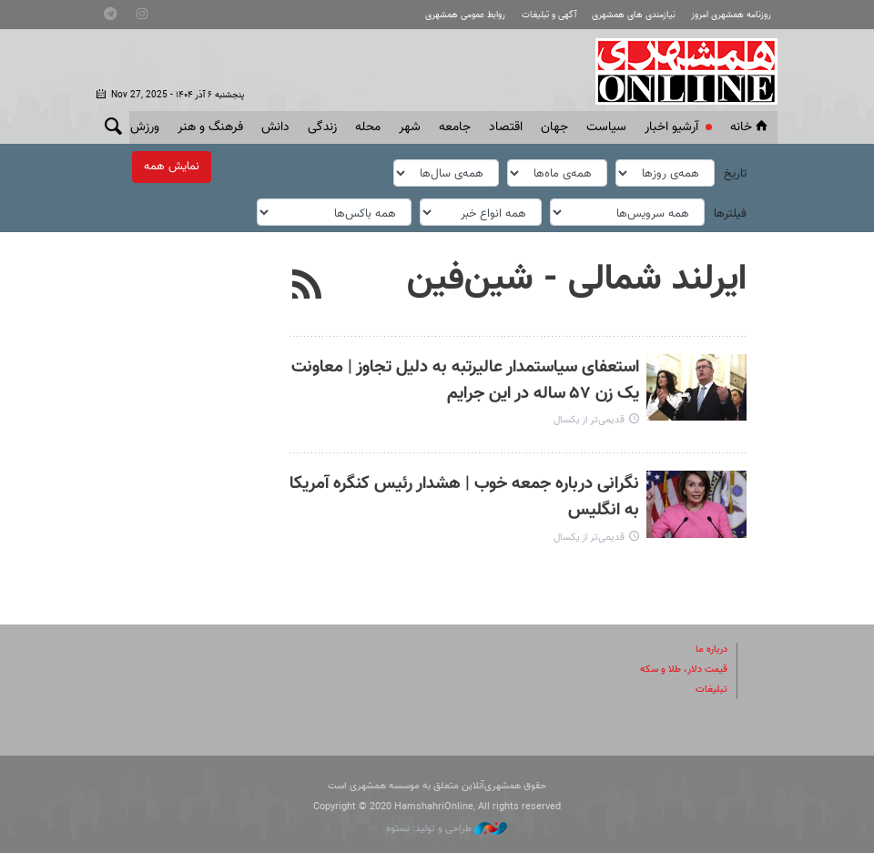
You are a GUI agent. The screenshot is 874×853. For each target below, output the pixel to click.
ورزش (144, 127)
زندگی (322, 127)
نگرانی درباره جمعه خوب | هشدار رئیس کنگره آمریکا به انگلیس (464, 495)
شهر (410, 127)
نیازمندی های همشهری (634, 15)
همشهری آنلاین (677, 71)
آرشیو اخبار (671, 127)
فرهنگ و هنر (210, 127)
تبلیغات (711, 687)
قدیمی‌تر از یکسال (589, 418)
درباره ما (711, 647)
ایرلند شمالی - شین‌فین (577, 277)
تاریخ (735, 173)
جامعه (455, 127)
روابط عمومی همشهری (465, 15)
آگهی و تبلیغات (549, 15)
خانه (750, 127)
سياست (606, 127)
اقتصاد (506, 127)
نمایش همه (171, 166)
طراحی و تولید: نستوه (446, 826)
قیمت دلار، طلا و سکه (683, 667)
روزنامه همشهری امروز (731, 15)
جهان (554, 127)
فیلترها (730, 211)
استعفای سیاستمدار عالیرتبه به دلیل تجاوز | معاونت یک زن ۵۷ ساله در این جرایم (465, 377)
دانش (275, 127)
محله (368, 127)
